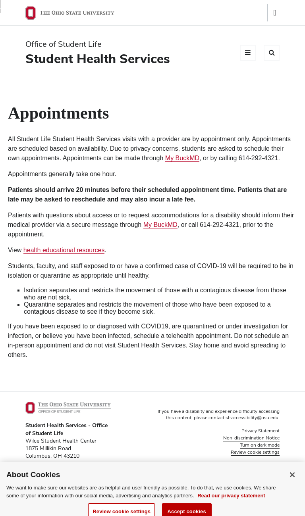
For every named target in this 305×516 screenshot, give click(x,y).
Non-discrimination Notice (251, 438)
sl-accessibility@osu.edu (252, 417)
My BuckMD (182, 158)
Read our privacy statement (231, 499)
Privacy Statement (260, 431)
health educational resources (64, 250)
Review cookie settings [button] (255, 452)
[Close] (292, 478)
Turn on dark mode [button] (260, 445)
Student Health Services (97, 58)
